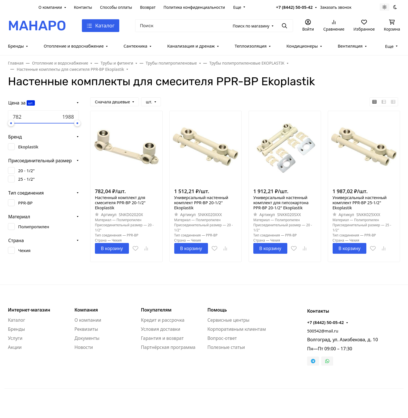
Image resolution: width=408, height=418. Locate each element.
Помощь (217, 310)
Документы (87, 338)
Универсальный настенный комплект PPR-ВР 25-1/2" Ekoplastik (360, 202)
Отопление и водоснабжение (74, 46)
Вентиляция (350, 46)
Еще (237, 7)
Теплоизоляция (251, 46)
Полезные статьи (226, 347)
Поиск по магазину (251, 26)
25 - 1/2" (26, 179)
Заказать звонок (335, 7)
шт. (30, 103)
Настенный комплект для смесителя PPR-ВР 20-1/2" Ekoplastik (120, 202)
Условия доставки (160, 329)
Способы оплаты (116, 7)
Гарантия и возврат (162, 338)
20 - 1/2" (26, 170)
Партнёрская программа (168, 347)
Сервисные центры (228, 320)
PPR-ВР (25, 203)
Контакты (83, 7)
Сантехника (135, 46)
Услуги (15, 338)
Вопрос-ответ (222, 338)
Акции (15, 347)
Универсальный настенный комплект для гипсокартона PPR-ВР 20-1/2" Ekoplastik (281, 202)
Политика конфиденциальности (194, 7)
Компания (86, 310)
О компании (50, 7)
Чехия (24, 250)
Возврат (148, 7)
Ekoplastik (28, 147)
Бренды (16, 46)
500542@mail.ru (322, 331)
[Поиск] (214, 25)
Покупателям (156, 310)
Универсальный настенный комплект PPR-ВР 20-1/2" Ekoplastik (201, 202)
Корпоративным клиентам (236, 329)
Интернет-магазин (29, 310)
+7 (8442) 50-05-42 (294, 7)
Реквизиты (86, 329)
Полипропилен (33, 226)
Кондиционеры (302, 46)
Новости (84, 347)
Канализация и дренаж (191, 46)
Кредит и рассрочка (162, 320)
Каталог (16, 320)
